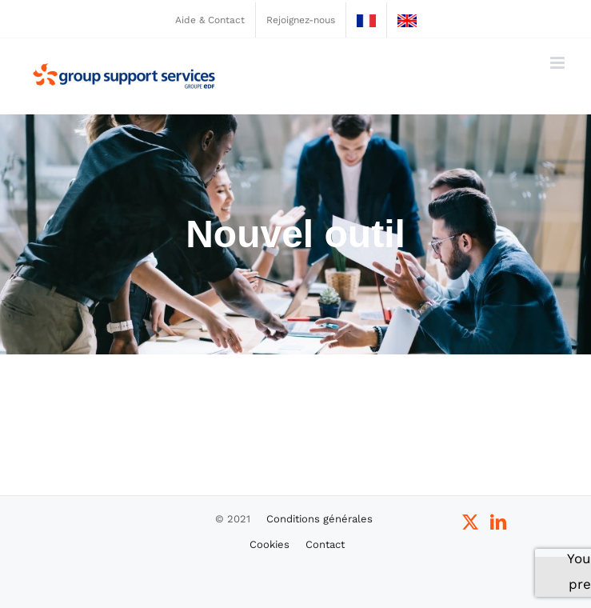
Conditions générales (319, 519)
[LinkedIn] (498, 522)
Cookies (270, 544)
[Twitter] (470, 522)
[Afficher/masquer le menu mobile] (558, 62)
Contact (325, 544)
